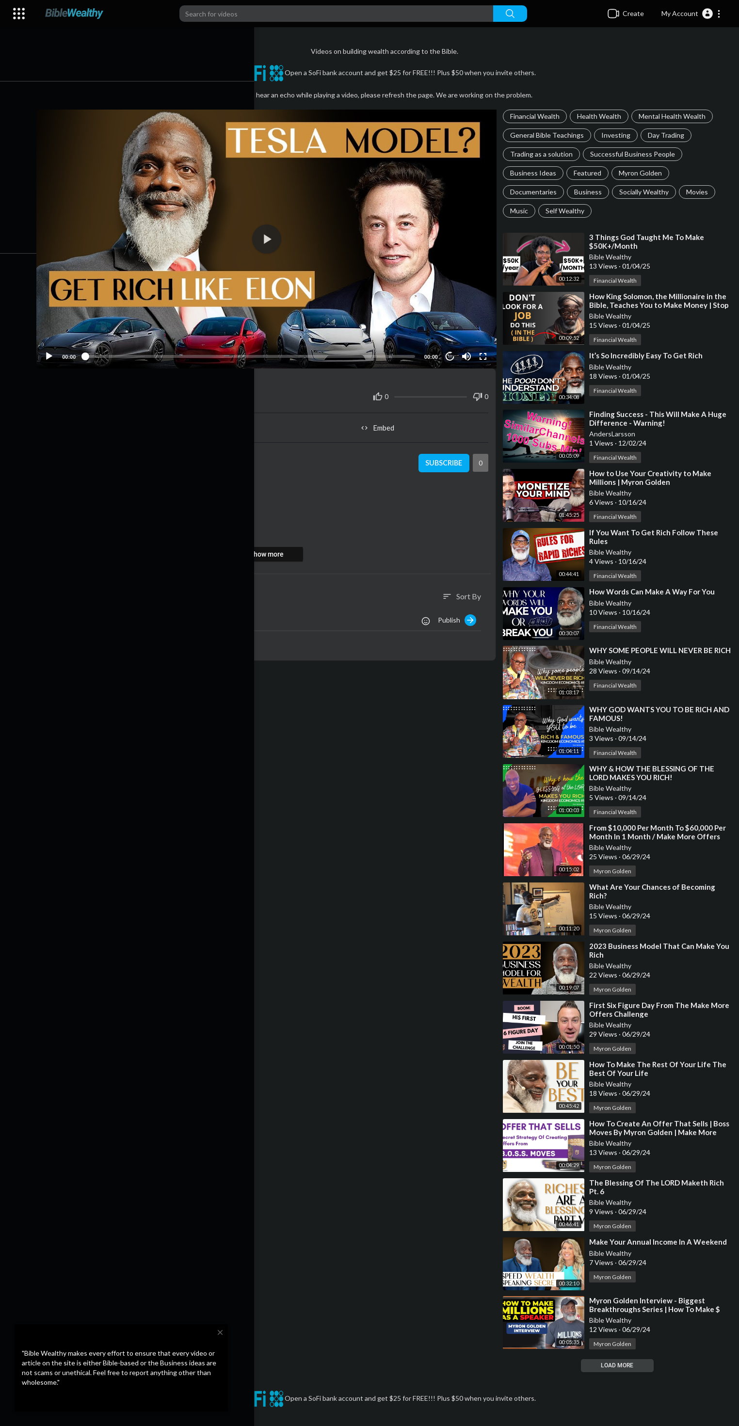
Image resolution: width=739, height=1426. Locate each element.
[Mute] (468, 352)
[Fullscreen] (485, 352)
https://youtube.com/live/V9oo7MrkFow (148, 520)
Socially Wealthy (647, 192)
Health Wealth (602, 116)
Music (522, 211)
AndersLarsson (615, 434)
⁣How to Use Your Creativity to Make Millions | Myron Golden (653, 477)
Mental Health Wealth (675, 116)
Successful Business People (635, 154)
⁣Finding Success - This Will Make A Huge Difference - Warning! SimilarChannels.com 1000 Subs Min (660, 423)
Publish (460, 616)
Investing (618, 135)
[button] (691, 13)
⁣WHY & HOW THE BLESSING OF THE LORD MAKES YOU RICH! (654, 773)
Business (591, 192)
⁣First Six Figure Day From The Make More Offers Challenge (652, 1009)
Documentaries (536, 192)
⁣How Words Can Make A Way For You (655, 591)
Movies (700, 192)
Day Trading (669, 135)
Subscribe (445, 458)
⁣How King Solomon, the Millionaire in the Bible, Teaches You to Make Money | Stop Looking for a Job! (662, 305)
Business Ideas (536, 173)
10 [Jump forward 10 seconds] (452, 352)
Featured (590, 173)
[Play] (59, 352)
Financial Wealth (537, 116)
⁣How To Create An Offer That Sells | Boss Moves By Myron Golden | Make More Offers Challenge (654, 1132)
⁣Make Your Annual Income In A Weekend (661, 1241)
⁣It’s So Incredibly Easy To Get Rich (649, 355)
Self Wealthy (567, 211)
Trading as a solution (544, 154)
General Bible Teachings (550, 135)
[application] (272, 237)
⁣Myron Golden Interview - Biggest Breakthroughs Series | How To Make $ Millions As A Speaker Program (657, 1310)
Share (162, 423)
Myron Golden (643, 173)
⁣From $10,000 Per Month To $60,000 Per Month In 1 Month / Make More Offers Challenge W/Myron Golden (660, 836)
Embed (382, 423)
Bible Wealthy (613, 257)
